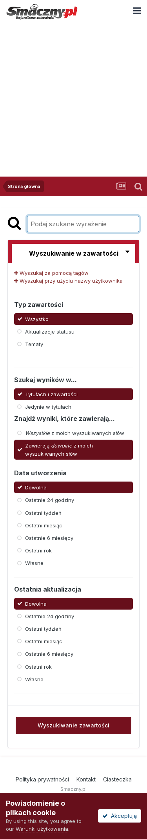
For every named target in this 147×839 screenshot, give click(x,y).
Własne (34, 563)
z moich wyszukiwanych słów (74, 433)
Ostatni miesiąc (43, 525)
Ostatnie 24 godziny (49, 500)
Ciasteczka (117, 779)
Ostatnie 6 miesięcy (49, 538)
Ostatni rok (38, 550)
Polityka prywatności (42, 779)
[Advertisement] (73, 99)
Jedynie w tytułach (48, 407)
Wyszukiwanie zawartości (73, 725)
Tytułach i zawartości (51, 394)
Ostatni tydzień (43, 512)
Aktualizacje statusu (49, 331)
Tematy (34, 344)
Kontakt (86, 779)
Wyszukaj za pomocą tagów (51, 273)
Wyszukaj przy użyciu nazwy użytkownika (68, 281)
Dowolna (36, 487)
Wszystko (37, 319)
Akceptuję (119, 815)
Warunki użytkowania (42, 829)
